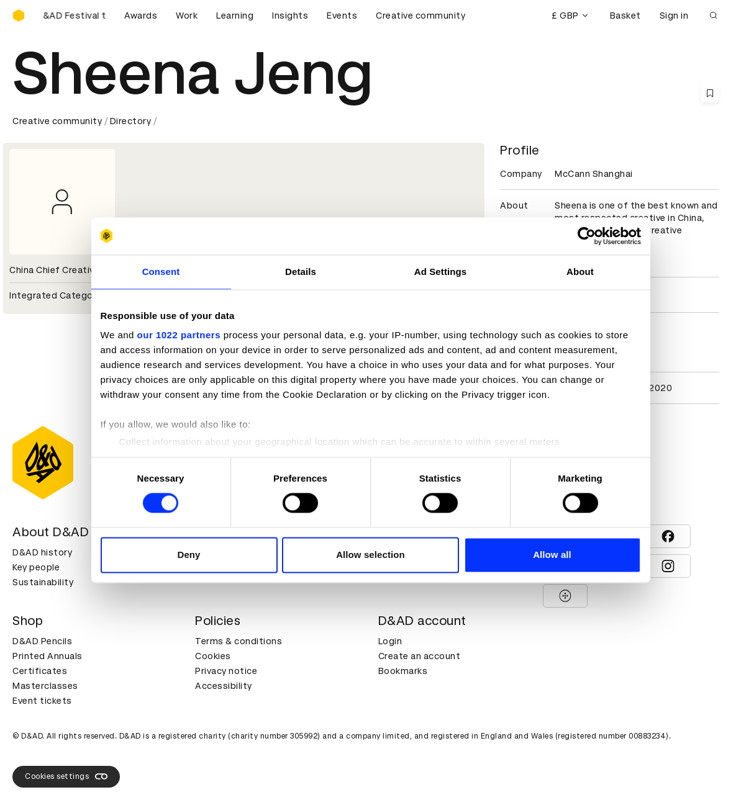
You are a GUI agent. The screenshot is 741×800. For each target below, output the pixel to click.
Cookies (213, 656)
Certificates (39, 671)
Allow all (552, 554)
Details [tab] (300, 271)
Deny (188, 554)
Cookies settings (66, 776)
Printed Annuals (47, 656)
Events (342, 15)
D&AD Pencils (42, 641)
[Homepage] (18, 15)
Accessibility (223, 686)
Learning (234, 15)
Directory (131, 121)
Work (187, 15)
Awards (140, 15)
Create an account (419, 656)
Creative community (420, 15)
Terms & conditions (238, 641)
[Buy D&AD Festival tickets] (74, 15)
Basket (625, 15)
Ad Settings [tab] (440, 271)
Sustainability (42, 582)
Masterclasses (45, 686)
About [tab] (580, 271)
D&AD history (42, 552)
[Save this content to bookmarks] (710, 93)
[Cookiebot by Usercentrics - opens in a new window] (586, 236)
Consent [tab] (161, 271)
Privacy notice (226, 671)
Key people (36, 567)
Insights (290, 15)
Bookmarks (403, 671)
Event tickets (42, 701)
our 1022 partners (178, 335)
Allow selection (370, 554)
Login (390, 641)
